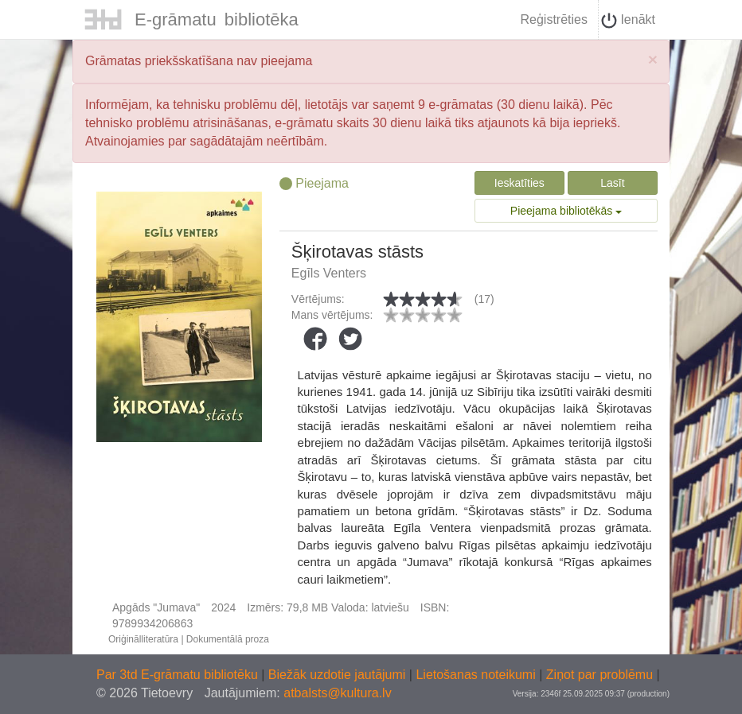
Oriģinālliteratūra (143, 639)
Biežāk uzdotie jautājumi (338, 674)
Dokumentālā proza (227, 639)
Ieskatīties (519, 183)
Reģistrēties (553, 19)
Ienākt (628, 21)
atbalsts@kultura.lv (337, 693)
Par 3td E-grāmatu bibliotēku (178, 674)
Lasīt (612, 183)
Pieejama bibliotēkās (566, 210)
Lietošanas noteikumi (477, 674)
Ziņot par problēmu (599, 674)
